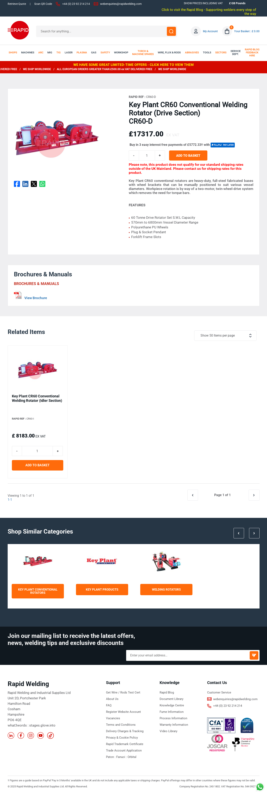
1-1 (10, 500)
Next (254, 533)
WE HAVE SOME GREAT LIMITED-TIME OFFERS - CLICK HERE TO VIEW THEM (133, 65)
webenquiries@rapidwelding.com (121, 3)
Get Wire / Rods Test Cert (123, 692)
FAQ (108, 705)
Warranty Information (174, 725)
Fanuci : (122, 757)
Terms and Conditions (121, 725)
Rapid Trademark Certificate (124, 744)
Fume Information (172, 712)
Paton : (111, 757)
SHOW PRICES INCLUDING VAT (203, 3)
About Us (112, 699)
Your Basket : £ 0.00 (247, 31)
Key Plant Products (102, 589)
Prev (239, 533)
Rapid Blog (167, 692)
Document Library (171, 699)
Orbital (132, 757)
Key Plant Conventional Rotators (37, 591)
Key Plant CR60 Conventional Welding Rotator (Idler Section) (37, 398)
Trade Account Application (124, 750)
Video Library (168, 731)
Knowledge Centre (172, 705)
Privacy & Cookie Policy (122, 737)
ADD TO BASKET (188, 156)
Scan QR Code (43, 3)
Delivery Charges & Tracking (124, 731)
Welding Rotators (166, 589)
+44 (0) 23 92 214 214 (76, 3)
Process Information (173, 718)
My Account (210, 31)
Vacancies (113, 718)
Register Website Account (123, 712)
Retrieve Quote (17, 3)
